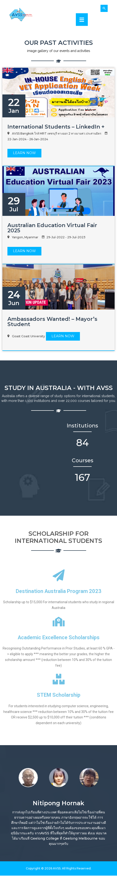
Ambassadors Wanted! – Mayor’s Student (52, 321)
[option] (28, 776)
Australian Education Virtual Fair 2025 (52, 228)
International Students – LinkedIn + (56, 127)
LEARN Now (24, 153)
